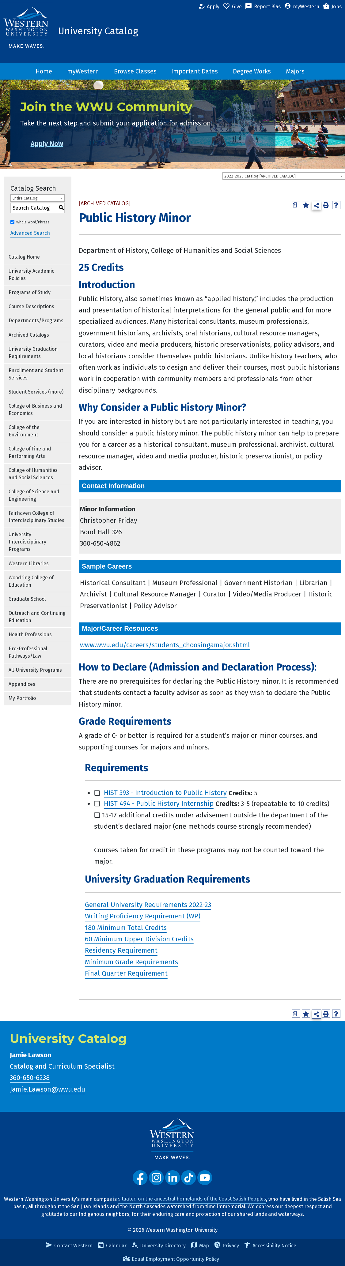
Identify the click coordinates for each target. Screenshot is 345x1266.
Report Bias (262, 6)
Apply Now (57, 144)
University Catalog (98, 31)
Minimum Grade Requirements (131, 962)
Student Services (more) (36, 392)
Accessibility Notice (270, 1245)
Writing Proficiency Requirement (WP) (142, 916)
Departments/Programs (36, 320)
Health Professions (30, 634)
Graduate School (27, 599)
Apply (208, 6)
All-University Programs (35, 670)
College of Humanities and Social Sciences (33, 473)
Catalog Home (24, 257)
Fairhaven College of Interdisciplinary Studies (36, 516)
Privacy (226, 1245)
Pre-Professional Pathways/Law (28, 652)
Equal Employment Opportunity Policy (171, 1259)
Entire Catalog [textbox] (25, 198)
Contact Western (69, 1245)
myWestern (301, 6)
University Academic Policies (31, 274)
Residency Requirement (121, 951)
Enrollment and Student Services (36, 374)
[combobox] (283, 176)
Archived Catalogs (29, 335)
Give (232, 6)
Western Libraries (29, 563)
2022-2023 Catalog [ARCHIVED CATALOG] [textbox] (260, 176)
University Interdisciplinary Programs (27, 542)
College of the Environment (24, 431)
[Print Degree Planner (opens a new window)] (296, 205)
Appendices (22, 684)
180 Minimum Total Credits (126, 928)
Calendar (112, 1245)
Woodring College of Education (31, 581)
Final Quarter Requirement (126, 973)
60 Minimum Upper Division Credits (139, 939)
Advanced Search (30, 233)
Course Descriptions (31, 306)
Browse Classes (135, 71)
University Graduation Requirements (33, 352)
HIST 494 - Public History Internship (159, 804)
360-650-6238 (30, 1078)
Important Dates (194, 71)
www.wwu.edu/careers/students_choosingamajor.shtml (165, 645)
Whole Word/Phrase (33, 222)
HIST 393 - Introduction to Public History (165, 793)
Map (199, 1245)
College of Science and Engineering (34, 495)
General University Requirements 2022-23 (148, 905)
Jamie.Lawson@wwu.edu (47, 1089)
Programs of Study (30, 292)
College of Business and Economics (35, 409)
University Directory (158, 1245)
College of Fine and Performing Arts (30, 452)
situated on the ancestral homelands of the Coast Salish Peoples (192, 1199)
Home (44, 71)
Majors (295, 71)
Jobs (332, 6)
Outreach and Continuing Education (37, 616)
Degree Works (252, 71)
